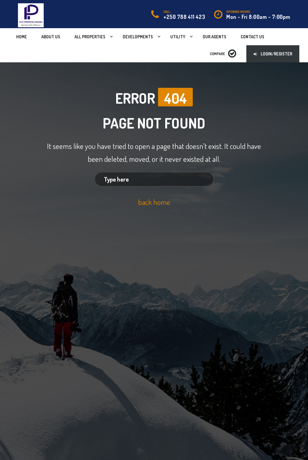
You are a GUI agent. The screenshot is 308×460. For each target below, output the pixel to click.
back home (154, 202)
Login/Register (273, 53)
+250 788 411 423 (184, 16)
